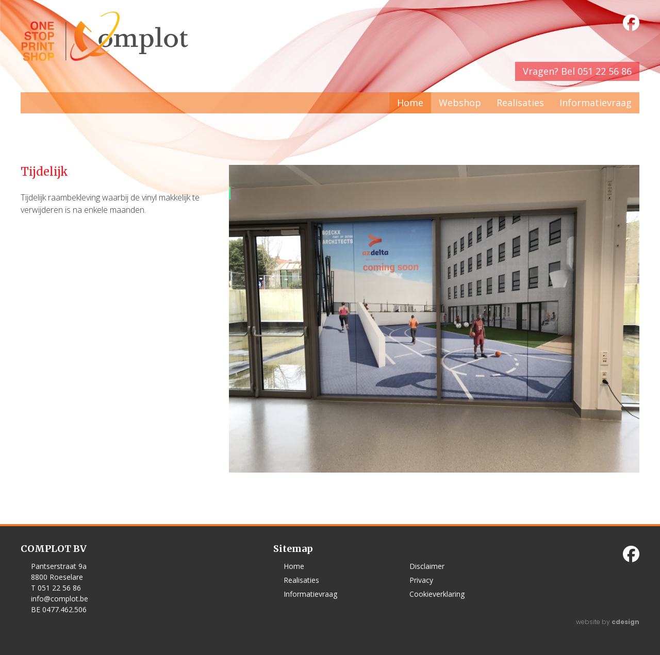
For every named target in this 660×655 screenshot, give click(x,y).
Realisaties (520, 102)
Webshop (460, 102)
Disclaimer (426, 566)
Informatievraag (595, 102)
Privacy (421, 580)
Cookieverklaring (437, 594)
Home (410, 102)
